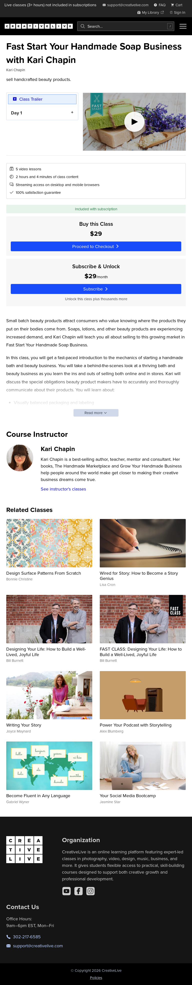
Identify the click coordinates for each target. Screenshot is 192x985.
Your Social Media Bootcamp (128, 795)
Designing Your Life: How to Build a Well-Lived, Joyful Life (46, 652)
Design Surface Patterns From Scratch (43, 573)
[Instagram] (90, 891)
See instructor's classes (63, 489)
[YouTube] (66, 891)
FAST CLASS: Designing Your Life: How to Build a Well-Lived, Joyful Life (141, 652)
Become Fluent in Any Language (38, 795)
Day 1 (16, 112)
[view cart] (178, 4)
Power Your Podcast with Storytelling (136, 725)
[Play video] (134, 122)
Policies (96, 977)
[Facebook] (78, 891)
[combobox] (126, 26)
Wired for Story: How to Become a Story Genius (139, 576)
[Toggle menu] (183, 26)
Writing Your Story (23, 725)
